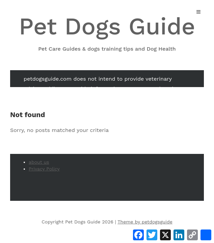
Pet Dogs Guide (107, 32)
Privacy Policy (44, 168)
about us (39, 162)
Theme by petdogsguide (144, 221)
